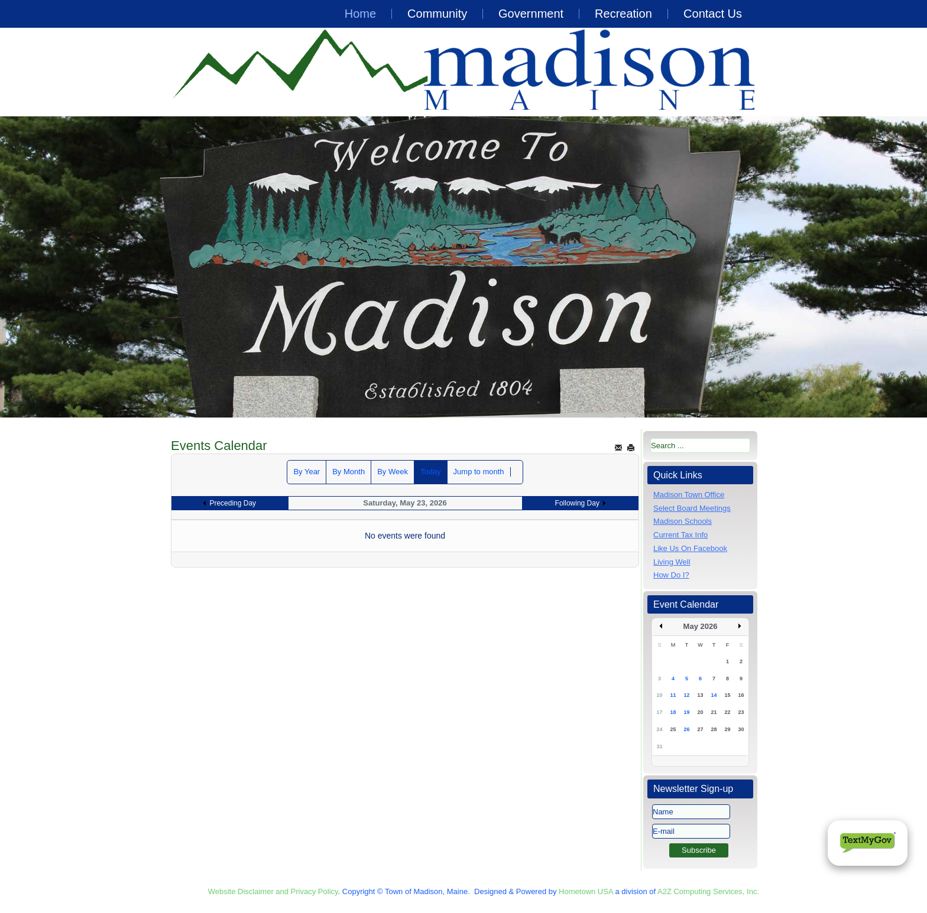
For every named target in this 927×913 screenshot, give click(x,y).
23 (741, 712)
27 (700, 729)
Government (530, 13)
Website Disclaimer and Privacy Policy (273, 891)
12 (686, 695)
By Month (348, 471)
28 (714, 729)
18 (673, 712)
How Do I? (671, 574)
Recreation (623, 13)
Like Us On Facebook (690, 548)
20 (700, 712)
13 (700, 695)
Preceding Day (232, 503)
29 (727, 729)
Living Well (672, 561)
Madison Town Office (688, 494)
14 (714, 695)
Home (360, 13)
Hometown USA (586, 891)
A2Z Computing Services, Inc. (708, 891)
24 (659, 729)
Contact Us (712, 13)
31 (659, 746)
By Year (306, 471)
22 (727, 712)
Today (430, 471)
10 (659, 695)
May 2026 (700, 626)
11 (673, 695)
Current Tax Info (680, 534)
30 (741, 729)
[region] (463, 267)
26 (686, 729)
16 (741, 695)
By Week (392, 471)
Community (437, 13)
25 (673, 729)
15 (727, 695)
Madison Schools (682, 521)
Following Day (577, 503)
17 (659, 712)
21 (714, 712)
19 (686, 712)
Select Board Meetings (692, 508)
